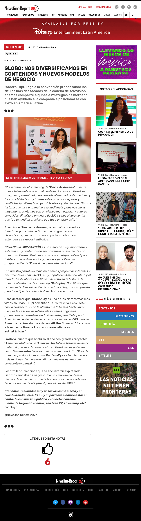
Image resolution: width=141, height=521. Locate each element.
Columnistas (94, 15)
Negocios (127, 332)
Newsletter (85, 7)
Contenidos (24, 60)
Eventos (118, 15)
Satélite (105, 355)
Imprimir (11, 54)
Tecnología (107, 324)
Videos (107, 15)
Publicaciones (103, 7)
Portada (9, 60)
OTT (101, 340)
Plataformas (124, 316)
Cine (131, 348)
